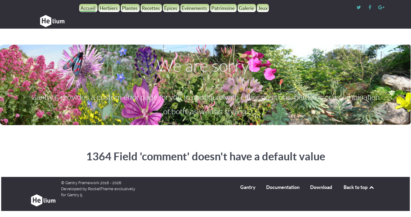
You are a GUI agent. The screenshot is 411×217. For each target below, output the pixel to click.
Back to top (359, 173)
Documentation (283, 173)
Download (321, 173)
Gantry (248, 173)
